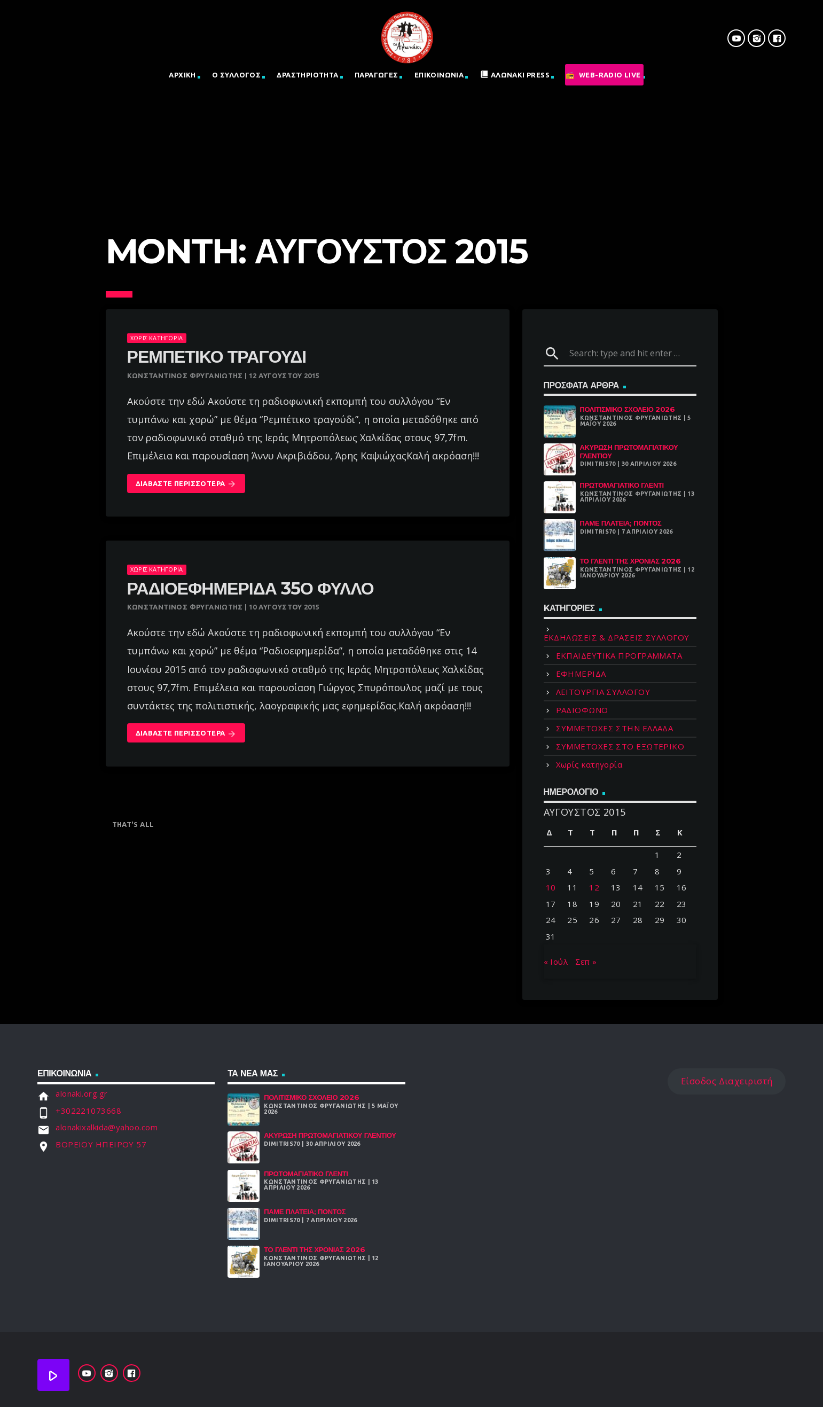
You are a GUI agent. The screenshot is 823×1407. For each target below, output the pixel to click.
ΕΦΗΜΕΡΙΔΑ (581, 673)
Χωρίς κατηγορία (156, 338)
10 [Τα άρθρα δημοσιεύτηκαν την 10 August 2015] (551, 887)
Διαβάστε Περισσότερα (186, 484)
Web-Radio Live (609, 75)
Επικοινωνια (439, 75)
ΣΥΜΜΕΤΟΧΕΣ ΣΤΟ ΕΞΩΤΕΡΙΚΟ (620, 746)
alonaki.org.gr (81, 1093)
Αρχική (182, 75)
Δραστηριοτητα (307, 75)
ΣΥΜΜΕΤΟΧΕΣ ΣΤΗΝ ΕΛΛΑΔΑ (614, 728)
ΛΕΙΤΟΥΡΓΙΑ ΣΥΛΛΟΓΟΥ (603, 691)
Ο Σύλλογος (236, 75)
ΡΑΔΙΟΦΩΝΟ (582, 710)
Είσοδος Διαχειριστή (727, 1081)
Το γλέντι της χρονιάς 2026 (630, 561)
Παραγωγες (376, 75)
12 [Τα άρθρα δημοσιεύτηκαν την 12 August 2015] (594, 887)
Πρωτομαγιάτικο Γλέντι (622, 485)
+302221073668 (88, 1110)
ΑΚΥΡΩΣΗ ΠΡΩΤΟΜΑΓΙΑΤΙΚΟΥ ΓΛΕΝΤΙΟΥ (629, 451)
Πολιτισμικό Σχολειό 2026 (627, 409)
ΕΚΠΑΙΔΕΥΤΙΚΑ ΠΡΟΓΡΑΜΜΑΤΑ (619, 655)
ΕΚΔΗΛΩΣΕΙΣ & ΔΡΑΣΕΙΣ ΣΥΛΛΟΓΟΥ (616, 637)
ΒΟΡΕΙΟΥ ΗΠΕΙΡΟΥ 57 (101, 1144)
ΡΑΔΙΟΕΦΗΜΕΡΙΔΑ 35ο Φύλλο (250, 588)
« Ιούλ (556, 961)
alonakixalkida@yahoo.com (107, 1127)
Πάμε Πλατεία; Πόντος (621, 523)
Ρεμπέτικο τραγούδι (217, 356)
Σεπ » (586, 961)
